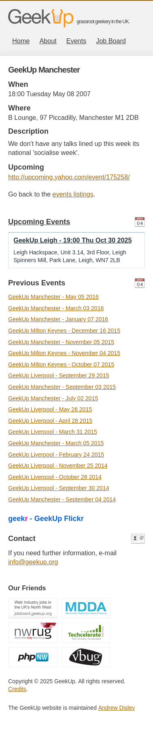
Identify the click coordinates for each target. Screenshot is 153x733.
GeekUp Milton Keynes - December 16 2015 (64, 330)
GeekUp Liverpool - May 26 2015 (50, 409)
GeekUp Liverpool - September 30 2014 (58, 488)
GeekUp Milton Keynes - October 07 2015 (61, 364)
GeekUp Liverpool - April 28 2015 (50, 420)
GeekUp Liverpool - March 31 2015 (52, 431)
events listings (73, 194)
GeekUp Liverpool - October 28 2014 (55, 477)
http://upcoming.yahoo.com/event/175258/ (69, 177)
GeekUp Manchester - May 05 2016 (53, 297)
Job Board (111, 41)
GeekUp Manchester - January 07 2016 (58, 319)
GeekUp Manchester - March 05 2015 (56, 443)
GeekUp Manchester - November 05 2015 (61, 342)
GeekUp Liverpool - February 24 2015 (56, 454)
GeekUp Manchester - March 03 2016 (56, 308)
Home (21, 41)
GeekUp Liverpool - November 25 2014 (58, 465)
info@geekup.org (33, 562)
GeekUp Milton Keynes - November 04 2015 (64, 353)
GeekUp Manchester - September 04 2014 (62, 499)
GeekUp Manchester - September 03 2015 (62, 387)
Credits (17, 689)
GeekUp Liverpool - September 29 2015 (58, 375)
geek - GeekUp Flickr (46, 518)
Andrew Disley (116, 707)
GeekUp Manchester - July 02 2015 (53, 398)
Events (76, 41)
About (48, 41)
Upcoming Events (39, 222)
